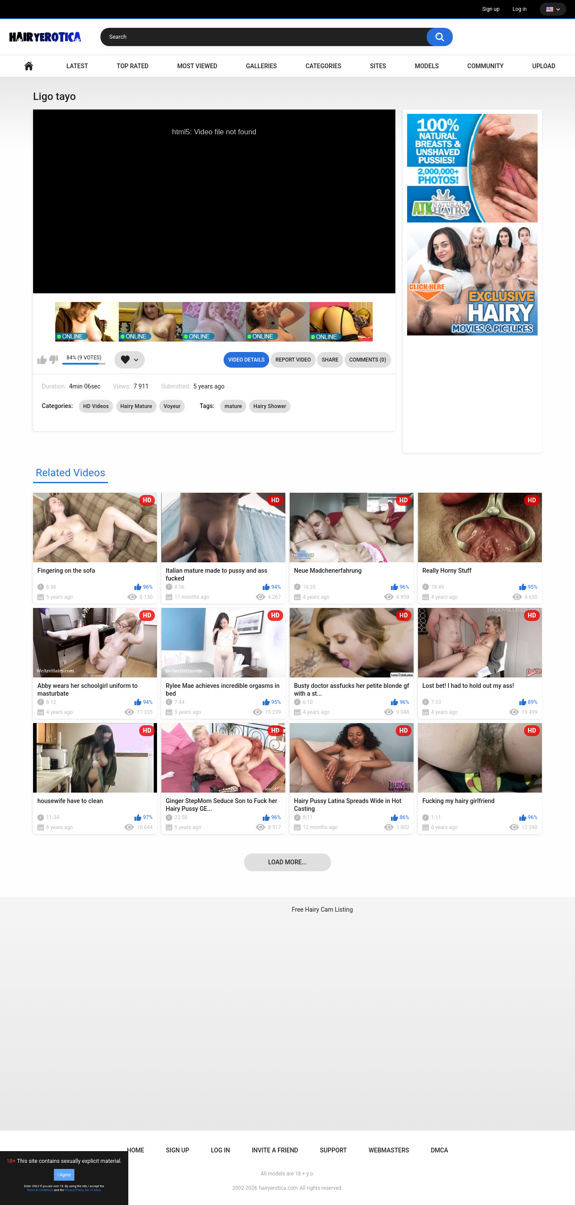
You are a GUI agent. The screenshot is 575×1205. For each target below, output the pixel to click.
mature (233, 406)
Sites (378, 66)
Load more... (287, 862)
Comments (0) (367, 360)
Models (427, 66)
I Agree (64, 1174)
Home (135, 1150)
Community (486, 66)
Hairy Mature (136, 406)
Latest (77, 66)
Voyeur (172, 406)
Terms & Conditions (40, 1190)
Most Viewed (197, 66)
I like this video (42, 359)
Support (333, 1150)
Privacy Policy (74, 1190)
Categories (323, 66)
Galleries (261, 66)
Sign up (491, 9)
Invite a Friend (275, 1150)
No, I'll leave (93, 1190)
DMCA (439, 1150)
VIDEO (29, 66)
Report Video (293, 360)
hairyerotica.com (278, 1188)
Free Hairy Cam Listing (322, 909)
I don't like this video (53, 359)
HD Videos (96, 406)
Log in (519, 9)
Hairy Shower (270, 406)
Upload (543, 66)
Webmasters (389, 1150)
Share (330, 360)
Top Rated (132, 66)
